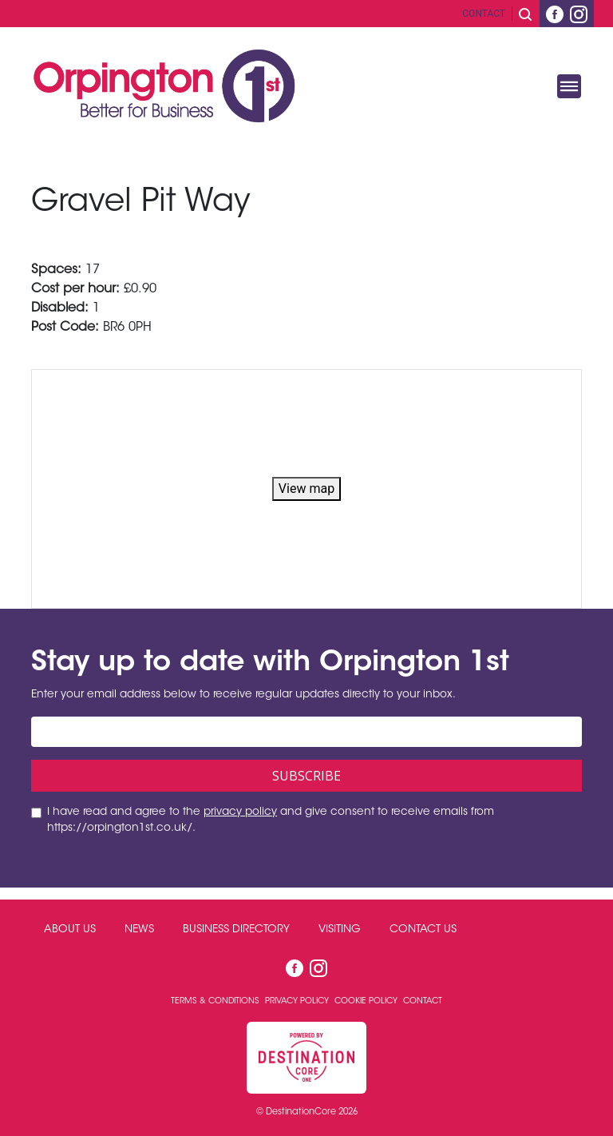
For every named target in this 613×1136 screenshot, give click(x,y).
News (139, 929)
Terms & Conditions (216, 1001)
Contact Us (423, 929)
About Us (70, 929)
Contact (483, 13)
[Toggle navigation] (569, 86)
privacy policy (240, 812)
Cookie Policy (367, 1001)
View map (306, 488)
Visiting (339, 929)
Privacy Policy (298, 1001)
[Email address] (306, 732)
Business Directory (236, 929)
